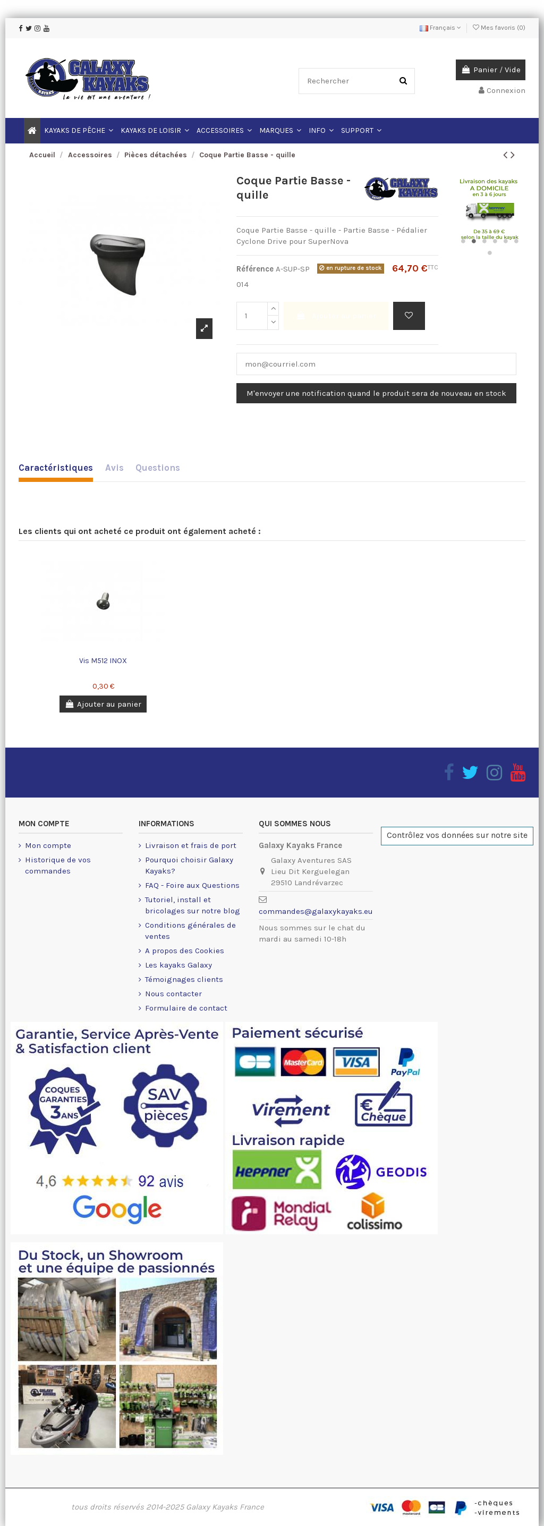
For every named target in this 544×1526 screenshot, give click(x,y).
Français (440, 27)
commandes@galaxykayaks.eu (316, 911)
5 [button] (505, 241)
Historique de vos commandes (58, 865)
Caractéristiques (56, 467)
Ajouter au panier (336, 315)
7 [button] (489, 253)
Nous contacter (173, 993)
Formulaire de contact (186, 1008)
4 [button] (495, 241)
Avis (114, 467)
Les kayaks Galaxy (178, 965)
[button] (321, 130)
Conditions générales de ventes (190, 930)
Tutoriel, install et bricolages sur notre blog (192, 905)
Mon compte (48, 845)
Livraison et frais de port (190, 845)
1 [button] (463, 241)
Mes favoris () (499, 27)
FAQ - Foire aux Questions (192, 885)
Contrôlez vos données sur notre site (457, 835)
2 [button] (474, 241)
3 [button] (484, 241)
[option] (119, 260)
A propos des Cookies (184, 950)
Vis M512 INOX (103, 660)
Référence (255, 269)
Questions (157, 467)
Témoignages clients (184, 979)
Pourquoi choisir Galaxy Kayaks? (189, 865)
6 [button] (516, 241)
